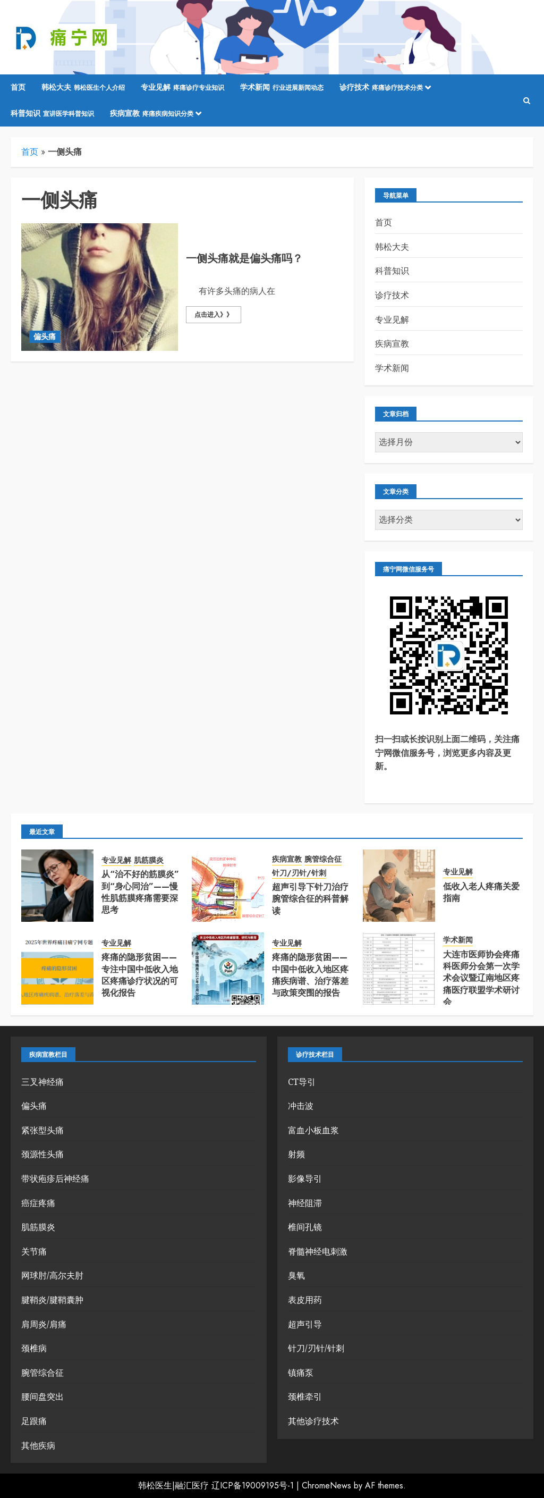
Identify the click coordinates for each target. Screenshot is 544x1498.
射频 (296, 1154)
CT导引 (302, 1082)
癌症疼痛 (38, 1203)
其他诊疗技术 (313, 1421)
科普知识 (52, 114)
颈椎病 (34, 1348)
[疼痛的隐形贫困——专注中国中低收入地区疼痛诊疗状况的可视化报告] (57, 968)
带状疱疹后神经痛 (55, 1178)
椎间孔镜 (305, 1227)
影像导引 (305, 1178)
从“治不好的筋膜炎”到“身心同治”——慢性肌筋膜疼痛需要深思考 (140, 892)
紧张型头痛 (42, 1130)
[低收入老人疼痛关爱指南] (399, 885)
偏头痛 (44, 336)
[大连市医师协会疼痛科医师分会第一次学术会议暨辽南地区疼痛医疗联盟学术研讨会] (399, 968)
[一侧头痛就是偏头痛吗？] (99, 287)
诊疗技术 (381, 88)
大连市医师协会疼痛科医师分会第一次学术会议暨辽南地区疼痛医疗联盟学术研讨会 (481, 978)
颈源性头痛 (42, 1154)
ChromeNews (326, 1485)
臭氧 (296, 1275)
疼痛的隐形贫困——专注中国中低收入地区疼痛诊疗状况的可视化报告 (139, 975)
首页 (18, 87)
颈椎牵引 (305, 1396)
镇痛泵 (300, 1372)
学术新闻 (282, 88)
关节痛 (34, 1251)
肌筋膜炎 (149, 860)
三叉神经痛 (42, 1082)
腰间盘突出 (42, 1396)
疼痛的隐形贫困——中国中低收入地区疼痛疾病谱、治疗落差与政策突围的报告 (310, 975)
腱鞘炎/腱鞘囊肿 (52, 1300)
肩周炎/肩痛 (43, 1324)
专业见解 (182, 88)
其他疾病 (38, 1445)
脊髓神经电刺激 (317, 1251)
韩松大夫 (83, 88)
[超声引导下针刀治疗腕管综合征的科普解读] (228, 885)
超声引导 (305, 1324)
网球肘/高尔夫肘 (52, 1275)
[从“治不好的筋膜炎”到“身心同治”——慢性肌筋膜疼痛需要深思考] (57, 885)
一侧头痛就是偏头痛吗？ (244, 258)
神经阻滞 (305, 1203)
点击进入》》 (213, 314)
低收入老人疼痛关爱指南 (481, 892)
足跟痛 (34, 1421)
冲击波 (300, 1106)
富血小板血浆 (313, 1130)
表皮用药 (305, 1300)
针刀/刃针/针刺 (299, 873)
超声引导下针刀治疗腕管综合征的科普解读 (310, 899)
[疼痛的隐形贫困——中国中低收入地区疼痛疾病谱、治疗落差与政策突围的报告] (228, 968)
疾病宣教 (151, 114)
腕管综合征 (323, 859)
